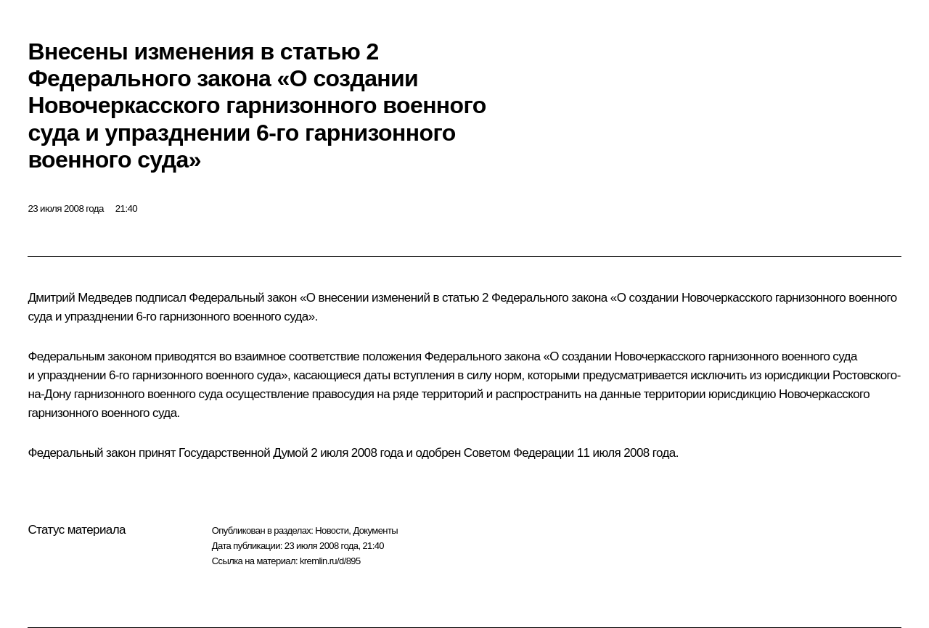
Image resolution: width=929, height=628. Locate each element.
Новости (331, 530)
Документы (375, 530)
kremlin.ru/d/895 (330, 560)
